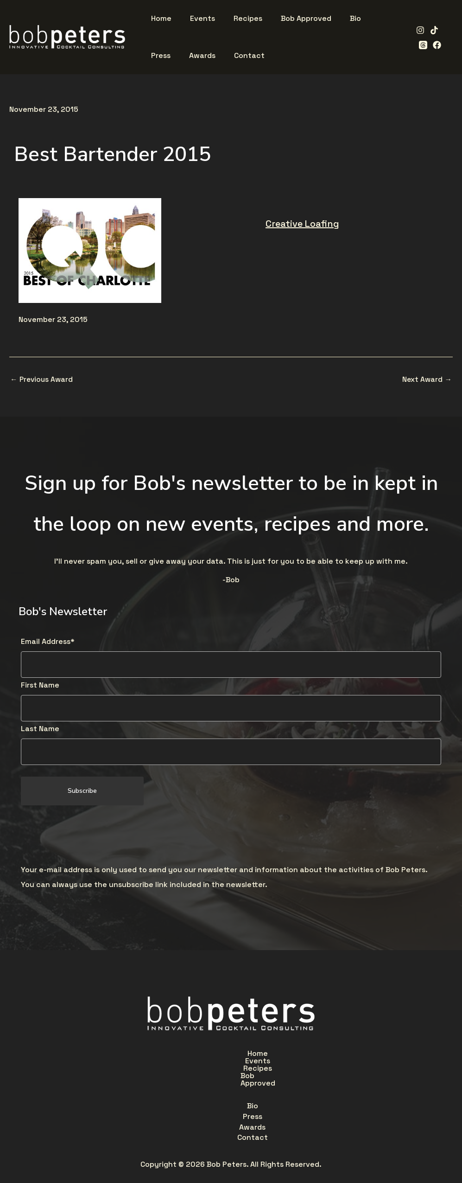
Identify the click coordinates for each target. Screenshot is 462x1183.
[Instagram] (417, 30)
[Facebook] (420, 45)
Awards (240, 1076)
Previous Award (42, 379)
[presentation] (91, 836)
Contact (287, 1076)
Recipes (237, 1055)
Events (192, 1055)
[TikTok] (431, 30)
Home (151, 1055)
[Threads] (445, 30)
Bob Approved (296, 1055)
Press (199, 1076)
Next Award (426, 379)
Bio (165, 1076)
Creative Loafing (302, 224)
